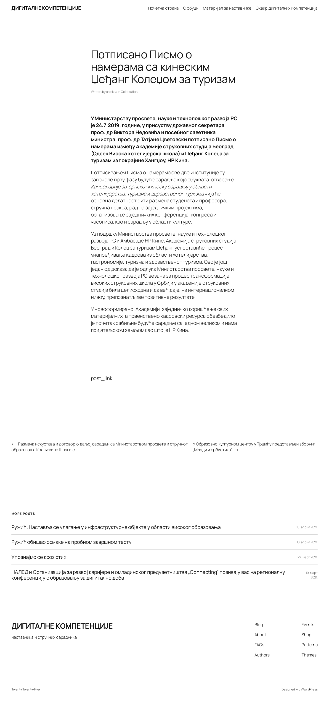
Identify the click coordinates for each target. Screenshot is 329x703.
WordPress (310, 689)
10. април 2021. (307, 542)
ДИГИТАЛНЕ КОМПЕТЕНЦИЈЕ (46, 8)
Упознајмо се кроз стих (38, 557)
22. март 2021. (307, 557)
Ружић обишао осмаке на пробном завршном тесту (71, 542)
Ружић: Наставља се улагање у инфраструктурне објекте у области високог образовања (116, 527)
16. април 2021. (307, 527)
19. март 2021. (312, 574)
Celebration (129, 91)
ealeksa (111, 91)
